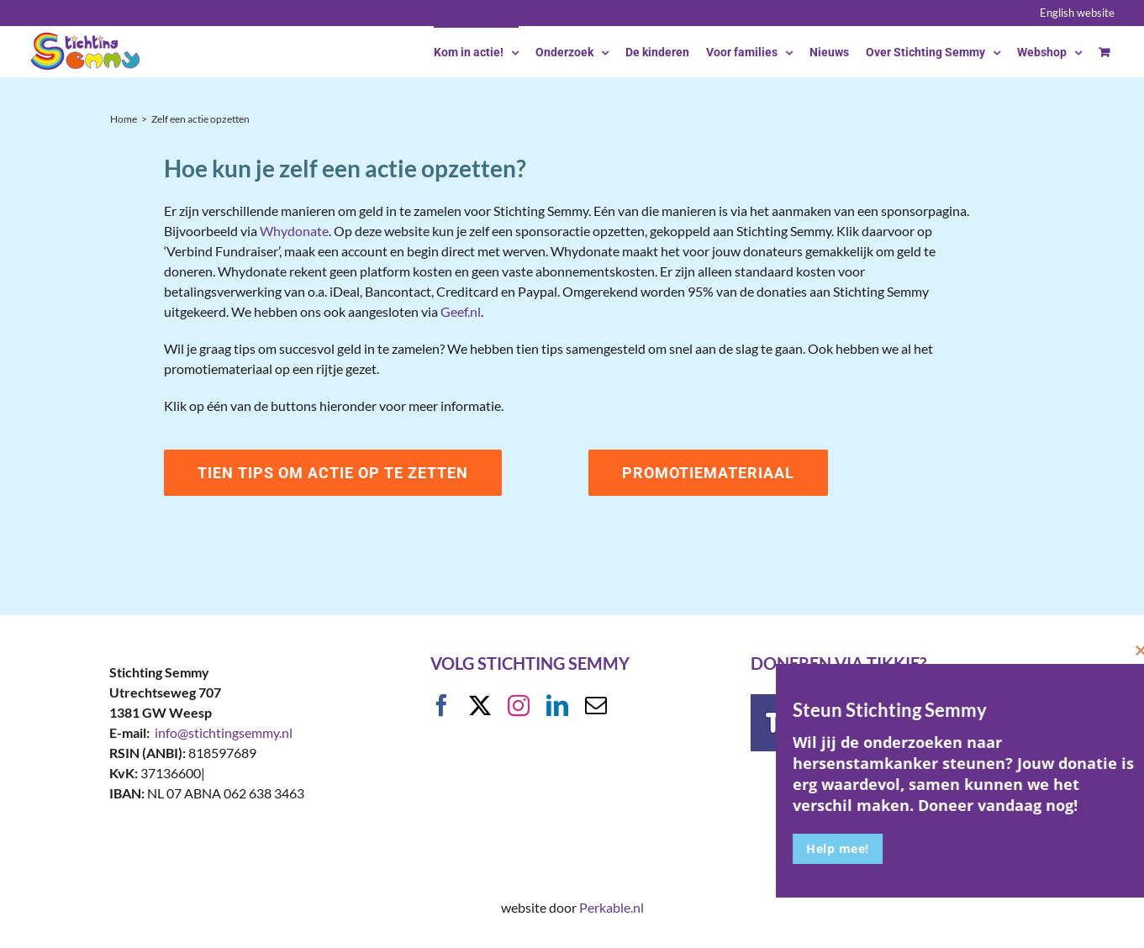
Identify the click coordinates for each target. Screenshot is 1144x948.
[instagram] (519, 705)
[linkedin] (557, 705)
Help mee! (924, 848)
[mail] (596, 705)
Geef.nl (460, 311)
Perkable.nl (611, 907)
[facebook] (441, 705)
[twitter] (480, 705)
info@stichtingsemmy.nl (224, 732)
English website (1077, 12)
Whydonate (294, 231)
